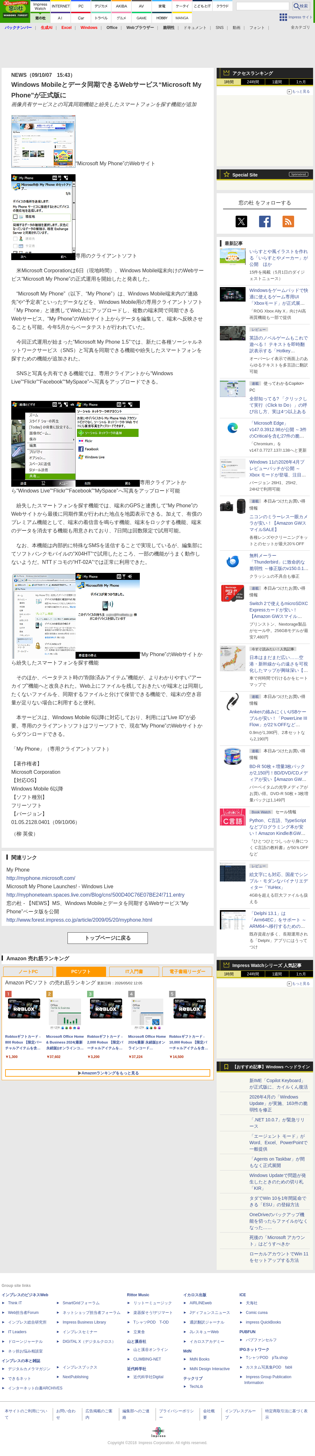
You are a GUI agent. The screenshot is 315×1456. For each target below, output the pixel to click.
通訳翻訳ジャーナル (207, 1322)
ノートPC (28, 971)
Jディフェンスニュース (210, 1312)
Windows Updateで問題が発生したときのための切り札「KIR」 (277, 1182)
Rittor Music (138, 1295)
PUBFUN (247, 1332)
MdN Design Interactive (210, 1369)
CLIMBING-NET (147, 1359)
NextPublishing (75, 1377)
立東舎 (139, 1332)
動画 (236, 27)
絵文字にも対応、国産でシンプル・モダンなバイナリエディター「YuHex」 (278, 881)
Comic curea (256, 1312)
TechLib (196, 1386)
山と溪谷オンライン (150, 1349)
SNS (220, 27)
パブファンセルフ (261, 1340)
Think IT (15, 1303)
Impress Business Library (84, 1322)
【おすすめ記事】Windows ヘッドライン (271, 1067)
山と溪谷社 (136, 1341)
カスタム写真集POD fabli (269, 1367)
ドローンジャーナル (25, 1341)
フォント (257, 27)
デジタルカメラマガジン (29, 1369)
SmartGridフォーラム (81, 1303)
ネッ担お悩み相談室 (25, 1351)
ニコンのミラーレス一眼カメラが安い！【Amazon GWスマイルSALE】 (278, 523)
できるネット (19, 1378)
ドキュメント (195, 27)
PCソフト (81, 971)
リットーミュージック (152, 1303)
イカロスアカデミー (207, 1341)
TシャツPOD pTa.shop (267, 1357)
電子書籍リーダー (187, 971)
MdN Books (200, 1359)
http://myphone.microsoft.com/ (40, 878)
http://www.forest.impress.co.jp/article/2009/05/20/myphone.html (79, 920)
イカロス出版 (194, 1295)
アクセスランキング (252, 73)
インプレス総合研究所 (27, 1322)
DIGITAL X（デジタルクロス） (89, 1341)
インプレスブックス (80, 1367)
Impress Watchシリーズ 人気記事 (267, 965)
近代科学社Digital (148, 1377)
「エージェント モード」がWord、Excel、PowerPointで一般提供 (278, 1143)
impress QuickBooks (263, 1322)
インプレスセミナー (80, 1332)
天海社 (251, 1303)
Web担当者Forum (23, 1312)
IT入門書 (134, 971)
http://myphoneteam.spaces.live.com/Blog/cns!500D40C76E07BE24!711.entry (95, 895)
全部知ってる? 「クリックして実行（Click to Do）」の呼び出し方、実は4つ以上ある (278, 405)
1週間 (277, 82)
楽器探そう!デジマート (153, 1312)
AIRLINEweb (201, 1303)
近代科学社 (136, 1369)
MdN (187, 1351)
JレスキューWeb (204, 1332)
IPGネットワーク (254, 1349)
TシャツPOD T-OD (151, 1322)
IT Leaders (17, 1332)
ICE (242, 1295)
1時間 (229, 82)
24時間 (253, 82)
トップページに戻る (108, 938)
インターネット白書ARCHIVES (35, 1388)
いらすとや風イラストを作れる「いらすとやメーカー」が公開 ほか (278, 258)
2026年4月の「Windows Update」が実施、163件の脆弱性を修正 (278, 1103)
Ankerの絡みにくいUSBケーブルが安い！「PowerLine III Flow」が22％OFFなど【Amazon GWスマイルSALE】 (278, 724)
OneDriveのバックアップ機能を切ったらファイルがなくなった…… (278, 1221)
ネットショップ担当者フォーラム (92, 1312)
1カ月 (301, 82)
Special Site (245, 174)
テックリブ (193, 1378)
